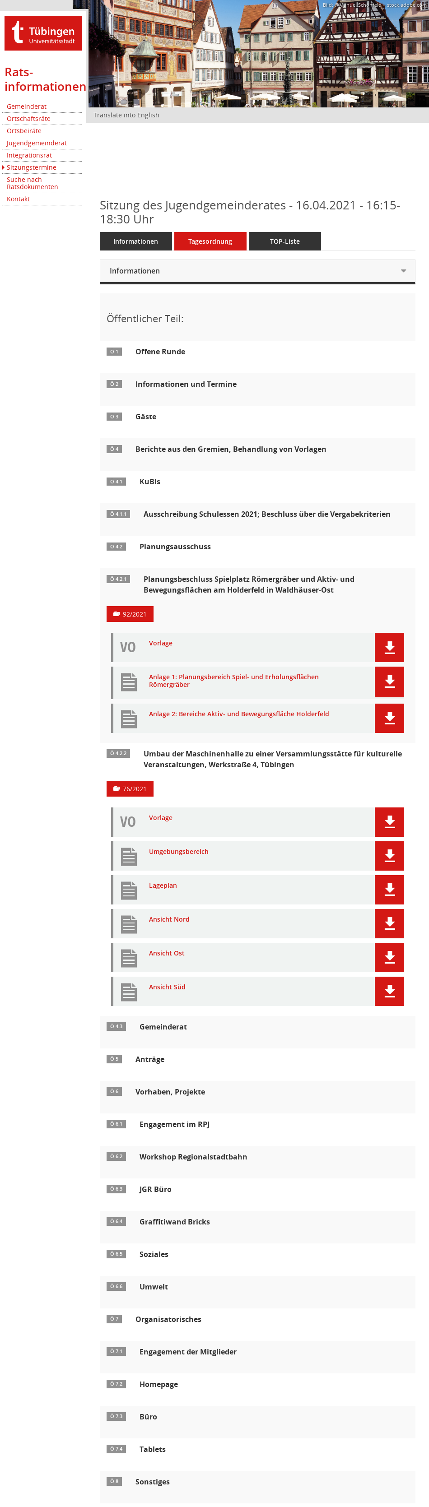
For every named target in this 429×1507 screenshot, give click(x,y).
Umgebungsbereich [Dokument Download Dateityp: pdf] (179, 852)
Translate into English (126, 115)
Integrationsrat (29, 155)
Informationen (135, 241)
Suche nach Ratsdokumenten (32, 183)
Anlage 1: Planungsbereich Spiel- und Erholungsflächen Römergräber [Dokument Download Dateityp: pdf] (234, 681)
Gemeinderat (27, 106)
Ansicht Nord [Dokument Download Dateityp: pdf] (169, 919)
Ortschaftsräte (29, 118)
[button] (389, 647)
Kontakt (18, 199)
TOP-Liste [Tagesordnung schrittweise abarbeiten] (285, 241)
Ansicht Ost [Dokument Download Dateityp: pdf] (167, 953)
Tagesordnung (210, 241)
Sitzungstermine (31, 167)
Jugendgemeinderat (37, 143)
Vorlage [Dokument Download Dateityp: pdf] (161, 643)
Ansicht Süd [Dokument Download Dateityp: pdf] (167, 987)
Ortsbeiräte (24, 130)
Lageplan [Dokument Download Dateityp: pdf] (163, 886)
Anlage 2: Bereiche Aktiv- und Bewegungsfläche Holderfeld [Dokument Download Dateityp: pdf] (239, 714)
